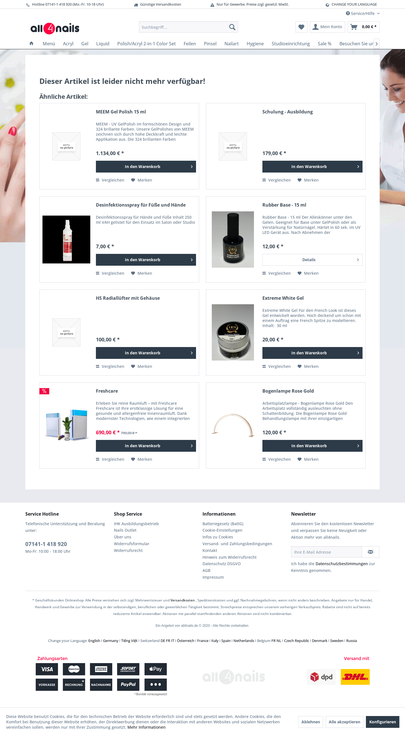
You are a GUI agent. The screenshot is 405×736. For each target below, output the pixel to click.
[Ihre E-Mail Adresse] (326, 552)
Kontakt (209, 550)
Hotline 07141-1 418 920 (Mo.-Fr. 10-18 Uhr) (64, 4)
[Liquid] (102, 43)
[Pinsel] (210, 43)
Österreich (185, 640)
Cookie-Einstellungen (222, 530)
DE (163, 640)
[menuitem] (188, 27)
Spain (226, 640)
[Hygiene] (255, 43)
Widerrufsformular (131, 543)
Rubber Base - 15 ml (284, 205)
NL (278, 640)
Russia (351, 640)
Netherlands (243, 640)
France (202, 640)
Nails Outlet (125, 530)
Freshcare (107, 391)
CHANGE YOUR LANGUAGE (354, 4)
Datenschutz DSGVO (221, 563)
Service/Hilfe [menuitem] (361, 13)
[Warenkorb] (364, 27)
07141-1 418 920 (46, 544)
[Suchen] (232, 27)
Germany (110, 640)
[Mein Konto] (327, 27)
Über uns (122, 537)
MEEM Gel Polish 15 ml (121, 112)
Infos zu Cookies (217, 537)
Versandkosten (182, 600)
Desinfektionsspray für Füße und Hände (141, 205)
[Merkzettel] (301, 27)
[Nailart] (231, 43)
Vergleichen (110, 180)
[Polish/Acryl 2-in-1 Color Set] (146, 43)
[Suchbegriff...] (188, 27)
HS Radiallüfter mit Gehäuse (128, 298)
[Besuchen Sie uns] (358, 43)
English (94, 640)
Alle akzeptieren (344, 721)
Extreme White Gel (283, 298)
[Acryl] (68, 43)
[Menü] (49, 43)
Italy (215, 640)
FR (168, 640)
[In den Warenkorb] (146, 167)
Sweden (336, 640)
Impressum (213, 577)
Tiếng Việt (129, 640)
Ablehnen (311, 721)
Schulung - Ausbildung (287, 112)
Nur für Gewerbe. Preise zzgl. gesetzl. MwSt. (249, 4)
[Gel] (84, 43)
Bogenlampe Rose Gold (288, 391)
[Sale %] (325, 43)
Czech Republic (296, 640)
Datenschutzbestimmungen (342, 563)
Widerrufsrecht (128, 550)
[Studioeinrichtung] (291, 43)
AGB (206, 570)
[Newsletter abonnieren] (370, 552)
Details (330, 258)
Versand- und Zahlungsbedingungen (237, 543)
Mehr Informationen (146, 727)
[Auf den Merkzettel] (141, 180)
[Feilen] (190, 43)
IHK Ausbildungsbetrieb (136, 523)
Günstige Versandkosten (157, 4)
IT (172, 640)
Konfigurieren (382, 721)
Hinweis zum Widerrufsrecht (229, 557)
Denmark (319, 640)
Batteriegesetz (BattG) (222, 523)
